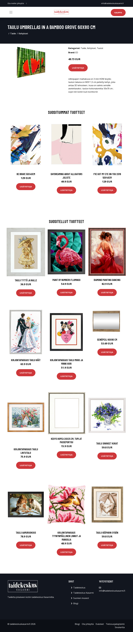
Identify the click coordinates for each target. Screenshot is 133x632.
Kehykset (23, 33)
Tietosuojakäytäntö (115, 624)
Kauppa (118, 12)
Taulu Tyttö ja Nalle (26, 280)
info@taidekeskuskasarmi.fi (112, 3)
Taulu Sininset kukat (107, 443)
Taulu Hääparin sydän (107, 532)
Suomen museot (81, 598)
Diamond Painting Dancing (107, 279)
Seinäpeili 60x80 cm (107, 339)
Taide (13, 33)
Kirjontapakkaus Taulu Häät (26, 360)
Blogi (75, 603)
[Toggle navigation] (10, 12)
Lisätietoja (78, 68)
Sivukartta (120, 627)
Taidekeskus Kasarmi (83, 592)
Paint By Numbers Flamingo (66, 279)
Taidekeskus (79, 587)
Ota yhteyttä (88, 624)
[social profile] (26, 3)
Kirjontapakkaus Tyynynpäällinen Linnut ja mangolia (66, 536)
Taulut (100, 48)
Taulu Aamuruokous (26, 532)
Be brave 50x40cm (26, 174)
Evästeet (100, 624)
